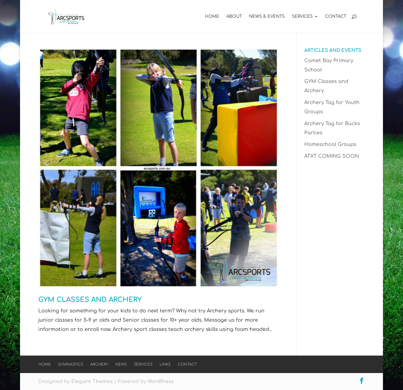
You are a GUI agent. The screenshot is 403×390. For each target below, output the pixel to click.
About (234, 17)
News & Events (267, 17)
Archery (99, 364)
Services (302, 17)
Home (212, 17)
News (121, 364)
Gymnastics (70, 364)
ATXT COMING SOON (331, 156)
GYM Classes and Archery (90, 299)
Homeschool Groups (330, 144)
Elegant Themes (92, 381)
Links (165, 364)
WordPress (161, 381)
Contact (335, 17)
